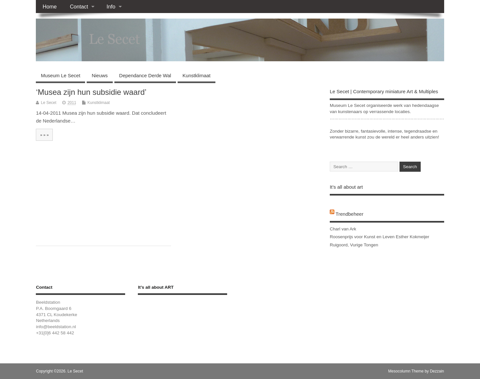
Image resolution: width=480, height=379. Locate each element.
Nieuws (100, 75)
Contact (79, 6)
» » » (44, 135)
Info (111, 6)
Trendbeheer (349, 214)
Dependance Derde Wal (145, 75)
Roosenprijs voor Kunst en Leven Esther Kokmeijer (379, 236)
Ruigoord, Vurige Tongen (354, 244)
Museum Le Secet (60, 75)
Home (50, 6)
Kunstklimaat (196, 75)
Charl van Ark (343, 228)
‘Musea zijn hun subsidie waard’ (91, 92)
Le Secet (48, 102)
